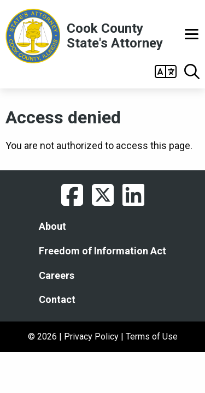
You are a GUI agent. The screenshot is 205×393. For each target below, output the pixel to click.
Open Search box (192, 71)
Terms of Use (152, 336)
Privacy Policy (91, 336)
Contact (57, 300)
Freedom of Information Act (102, 251)
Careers (56, 276)
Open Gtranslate (166, 71)
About (52, 226)
